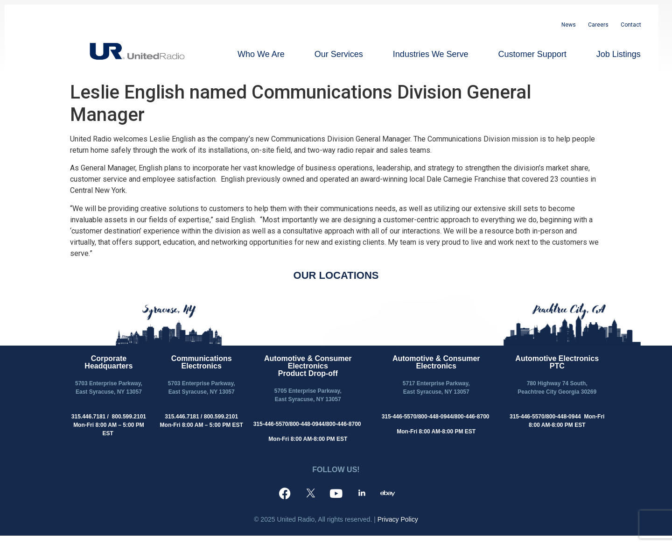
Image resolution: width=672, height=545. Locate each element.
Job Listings (618, 54)
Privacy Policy (398, 519)
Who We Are (261, 54)
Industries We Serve (431, 54)
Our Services (339, 54)
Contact (631, 24)
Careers (598, 24)
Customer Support (532, 54)
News (568, 24)
